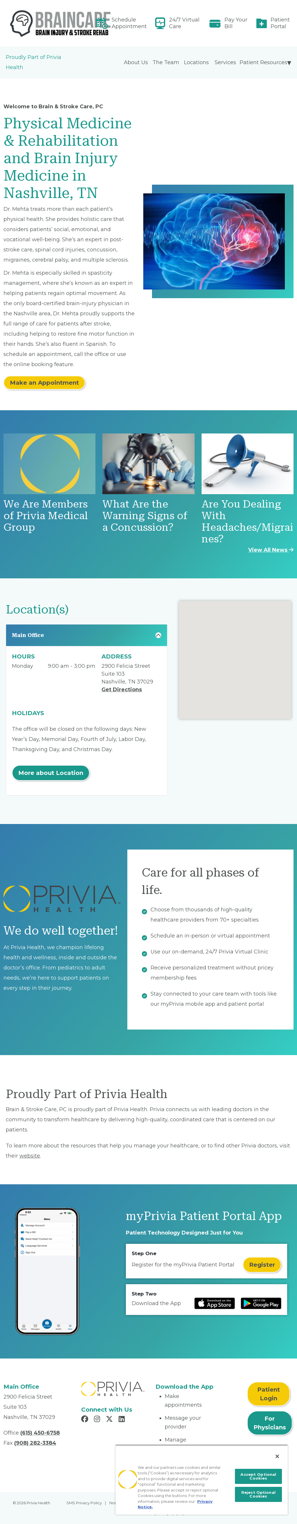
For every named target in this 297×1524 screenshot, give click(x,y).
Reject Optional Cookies (258, 1494)
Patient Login (268, 1394)
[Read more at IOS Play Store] (214, 1303)
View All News (271, 550)
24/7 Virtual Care (184, 23)
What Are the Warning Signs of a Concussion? (144, 515)
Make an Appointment (44, 382)
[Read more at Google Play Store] (261, 1303)
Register (262, 1264)
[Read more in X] (110, 1420)
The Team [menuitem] (166, 62)
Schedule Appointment (129, 23)
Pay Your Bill (235, 23)
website (29, 1156)
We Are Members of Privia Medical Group (45, 515)
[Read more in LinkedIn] (122, 1420)
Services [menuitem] (225, 62)
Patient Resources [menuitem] (263, 62)
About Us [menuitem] (136, 62)
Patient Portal (280, 23)
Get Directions (122, 689)
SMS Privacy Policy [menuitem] (84, 1502)
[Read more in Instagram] (98, 1420)
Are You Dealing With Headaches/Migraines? (247, 521)
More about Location (50, 772)
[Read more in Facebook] (85, 1420)
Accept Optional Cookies (258, 1476)
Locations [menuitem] (196, 62)
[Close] (277, 1456)
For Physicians (269, 1423)
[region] (201, 1480)
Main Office (28, 635)
